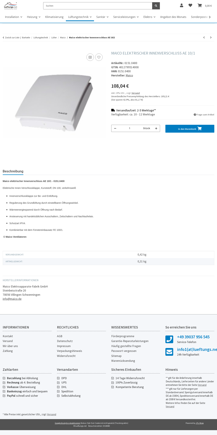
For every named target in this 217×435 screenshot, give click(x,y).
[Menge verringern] (115, 128)
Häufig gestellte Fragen (126, 349)
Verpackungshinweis (69, 353)
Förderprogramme (122, 339)
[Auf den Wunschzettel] (99, 57)
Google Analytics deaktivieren (67, 425)
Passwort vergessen (123, 353)
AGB (59, 339)
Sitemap (116, 358)
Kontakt (8, 339)
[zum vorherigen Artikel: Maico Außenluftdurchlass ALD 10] (204, 37)
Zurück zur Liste (12, 37)
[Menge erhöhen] (156, 128)
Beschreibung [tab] (13, 171)
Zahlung (8, 353)
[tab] (42, 173)
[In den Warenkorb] (5, 49)
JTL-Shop (200, 425)
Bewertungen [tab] (71, 171)
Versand (136, 92)
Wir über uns (10, 349)
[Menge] (130, 128)
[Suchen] (97, 5)
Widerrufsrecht (66, 358)
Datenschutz (65, 344)
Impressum (64, 349)
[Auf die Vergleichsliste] (90, 57)
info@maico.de (12, 301)
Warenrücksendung (123, 363)
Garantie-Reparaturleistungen (129, 344)
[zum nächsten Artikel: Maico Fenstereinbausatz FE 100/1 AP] (210, 37)
